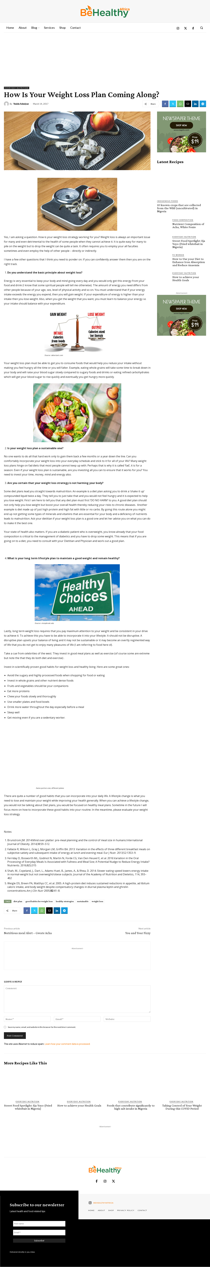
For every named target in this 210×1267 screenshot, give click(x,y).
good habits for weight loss (39, 901)
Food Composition (182, 220)
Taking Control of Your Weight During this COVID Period (182, 1107)
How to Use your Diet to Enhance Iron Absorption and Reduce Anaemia (188, 262)
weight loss (97, 901)
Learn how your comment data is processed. (67, 1044)
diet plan (17, 901)
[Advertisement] (105, 57)
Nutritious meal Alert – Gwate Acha (28, 933)
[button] (201, 27)
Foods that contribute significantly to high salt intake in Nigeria (131, 1107)
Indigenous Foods (167, 201)
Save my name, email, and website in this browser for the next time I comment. (42, 1027)
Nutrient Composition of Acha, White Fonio (188, 225)
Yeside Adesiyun (21, 104)
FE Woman (178, 255)
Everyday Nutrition (16, 88)
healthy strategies (65, 901)
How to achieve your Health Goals (185, 278)
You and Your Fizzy (138, 933)
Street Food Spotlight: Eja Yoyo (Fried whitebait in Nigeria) (188, 244)
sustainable (82, 901)
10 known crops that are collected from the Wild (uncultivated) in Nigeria (179, 208)
